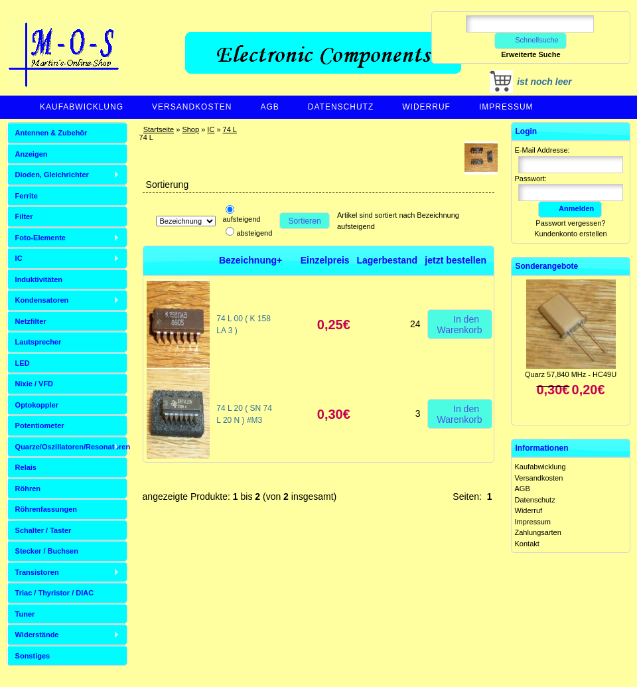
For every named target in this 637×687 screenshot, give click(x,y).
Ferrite (26, 196)
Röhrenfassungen (46, 509)
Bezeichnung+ (250, 260)
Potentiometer (39, 425)
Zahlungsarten (538, 532)
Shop (190, 129)
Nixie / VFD (34, 384)
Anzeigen (31, 154)
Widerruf (426, 107)
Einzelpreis (325, 260)
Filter (24, 216)
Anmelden (570, 208)
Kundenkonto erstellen (570, 234)
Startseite (158, 129)
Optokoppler (36, 405)
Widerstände (37, 635)
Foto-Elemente (40, 238)
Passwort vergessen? (570, 223)
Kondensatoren (42, 300)
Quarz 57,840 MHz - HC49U (570, 374)
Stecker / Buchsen (46, 551)
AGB (269, 107)
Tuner (25, 614)
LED (22, 363)
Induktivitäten (39, 279)
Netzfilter (30, 321)
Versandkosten (192, 107)
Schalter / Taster (43, 530)
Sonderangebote (547, 266)
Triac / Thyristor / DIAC (54, 593)
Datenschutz (341, 107)
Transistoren (37, 572)
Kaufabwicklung (81, 107)
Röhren (28, 489)
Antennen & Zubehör (51, 133)
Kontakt (527, 544)
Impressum (506, 107)
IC (210, 129)
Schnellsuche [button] (530, 40)
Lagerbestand (386, 260)
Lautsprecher (38, 342)
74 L (230, 129)
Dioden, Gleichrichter (52, 175)
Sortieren (305, 221)
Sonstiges (32, 656)
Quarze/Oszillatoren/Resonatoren (71, 447)
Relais (25, 467)
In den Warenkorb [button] (459, 324)
